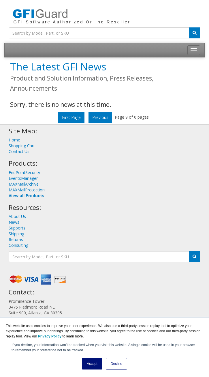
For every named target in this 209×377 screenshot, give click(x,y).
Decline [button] (116, 364)
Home (14, 140)
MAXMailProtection (27, 190)
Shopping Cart (22, 145)
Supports (17, 228)
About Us (17, 216)
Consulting (18, 245)
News (14, 222)
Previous (100, 117)
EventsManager (23, 178)
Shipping (16, 233)
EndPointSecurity (24, 172)
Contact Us (19, 151)
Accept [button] (92, 364)
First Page (71, 117)
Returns (16, 239)
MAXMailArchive (24, 184)
